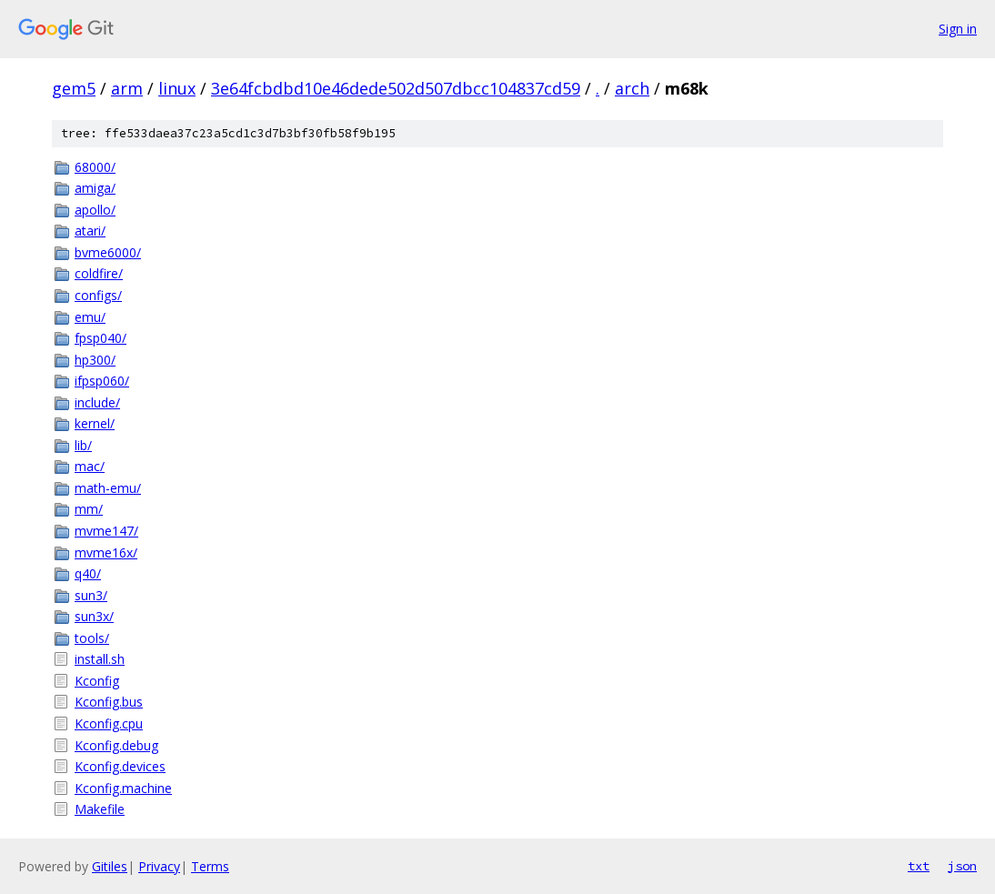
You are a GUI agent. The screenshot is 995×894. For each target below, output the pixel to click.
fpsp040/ (100, 338)
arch (632, 88)
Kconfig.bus (109, 701)
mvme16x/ (106, 552)
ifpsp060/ (102, 380)
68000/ (95, 167)
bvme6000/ (108, 252)
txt (919, 866)
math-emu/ (108, 488)
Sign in (958, 28)
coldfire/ (99, 273)
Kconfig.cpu (109, 723)
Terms (210, 866)
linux (177, 88)
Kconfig (97, 680)
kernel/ (95, 423)
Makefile (100, 809)
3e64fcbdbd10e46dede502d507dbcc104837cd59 (395, 88)
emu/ (90, 317)
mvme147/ (106, 530)
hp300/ (95, 359)
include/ (97, 402)
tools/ (92, 638)
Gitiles (109, 866)
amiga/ (95, 187)
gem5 (73, 88)
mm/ (89, 508)
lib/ (83, 445)
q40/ (88, 573)
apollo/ (95, 209)
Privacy (159, 866)
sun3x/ (94, 616)
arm (127, 88)
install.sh (100, 659)
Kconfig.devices (120, 766)
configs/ (98, 295)
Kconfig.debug (116, 745)
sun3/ (91, 595)
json (962, 866)
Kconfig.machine (123, 788)
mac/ (90, 466)
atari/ (90, 230)
